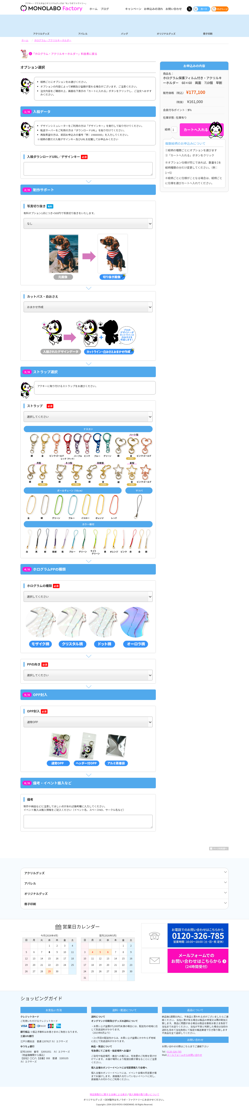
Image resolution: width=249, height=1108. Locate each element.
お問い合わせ (174, 9)
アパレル (83, 33)
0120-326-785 (174, 1051)
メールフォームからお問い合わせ (184, 1054)
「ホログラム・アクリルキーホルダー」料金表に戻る (64, 54)
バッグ (124, 33)
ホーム (93, 9)
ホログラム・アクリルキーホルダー (52, 40)
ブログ (105, 9)
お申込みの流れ (153, 9)
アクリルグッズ (41, 33)
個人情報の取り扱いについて (144, 1094)
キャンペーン (133, 9)
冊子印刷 (207, 33)
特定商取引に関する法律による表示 (108, 1094)
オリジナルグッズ (166, 33)
